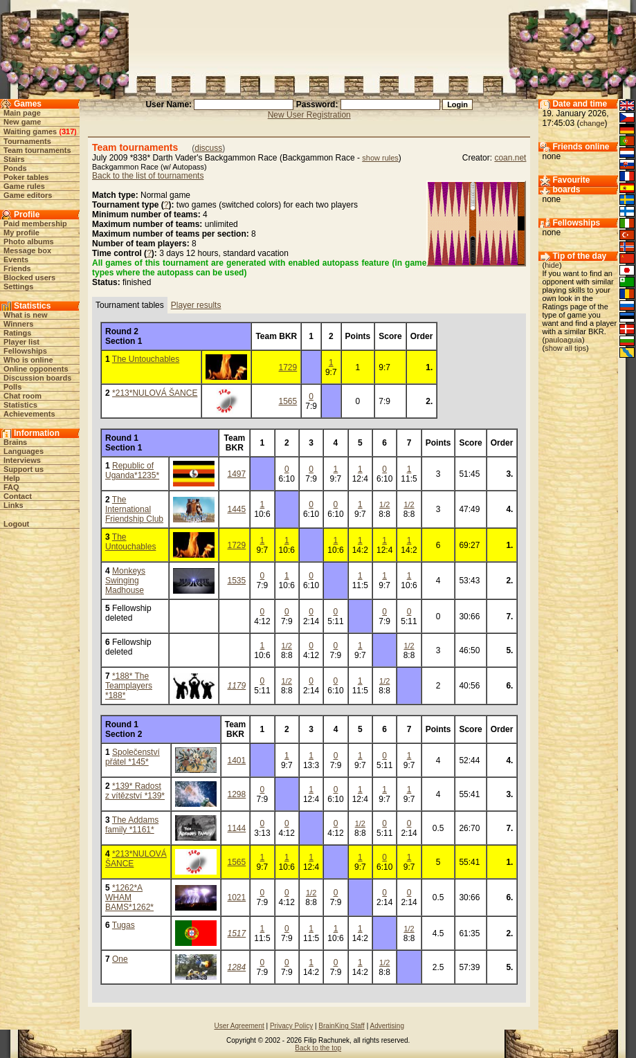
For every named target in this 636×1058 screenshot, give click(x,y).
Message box (27, 250)
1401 (237, 760)
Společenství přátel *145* (132, 757)
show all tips (565, 348)
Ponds (15, 168)
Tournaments (27, 141)
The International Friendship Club (134, 509)
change (592, 123)
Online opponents (36, 369)
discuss (208, 148)
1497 (237, 474)
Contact (17, 496)
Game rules (24, 186)
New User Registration (309, 115)
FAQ (11, 487)
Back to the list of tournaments (147, 176)
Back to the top (318, 1048)
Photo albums (28, 241)
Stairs (14, 159)
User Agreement (239, 1026)
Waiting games (30, 131)
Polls (12, 387)
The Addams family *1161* (131, 824)
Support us (23, 469)
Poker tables (25, 177)
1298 (237, 794)
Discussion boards (37, 378)
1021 (237, 897)
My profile (21, 232)
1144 (237, 828)
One (120, 959)
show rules (380, 158)
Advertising (386, 1026)
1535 (237, 580)
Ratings (17, 333)
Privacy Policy (291, 1026)
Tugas (123, 925)
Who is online (28, 360)
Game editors (27, 195)
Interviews (22, 460)
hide (552, 265)
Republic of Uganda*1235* (132, 470)
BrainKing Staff (341, 1026)
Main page (22, 113)
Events (15, 259)
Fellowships (25, 351)
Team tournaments (37, 150)
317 (68, 131)
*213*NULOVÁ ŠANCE (154, 393)
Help (11, 478)
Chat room (22, 396)
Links (13, 505)
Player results (196, 305)
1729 (288, 367)
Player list (21, 342)
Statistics (20, 405)
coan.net (510, 158)
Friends (17, 268)
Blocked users (29, 277)
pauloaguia (563, 340)
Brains (15, 442)
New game (22, 122)
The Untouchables (145, 359)
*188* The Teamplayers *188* (128, 685)
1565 (288, 401)
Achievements (29, 414)
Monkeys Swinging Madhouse (125, 580)
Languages (23, 451)
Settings (18, 286)
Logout (16, 524)
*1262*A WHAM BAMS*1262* (129, 897)
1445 (237, 509)
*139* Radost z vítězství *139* (135, 791)
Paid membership (35, 223)
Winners (18, 324)
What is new (25, 315)
